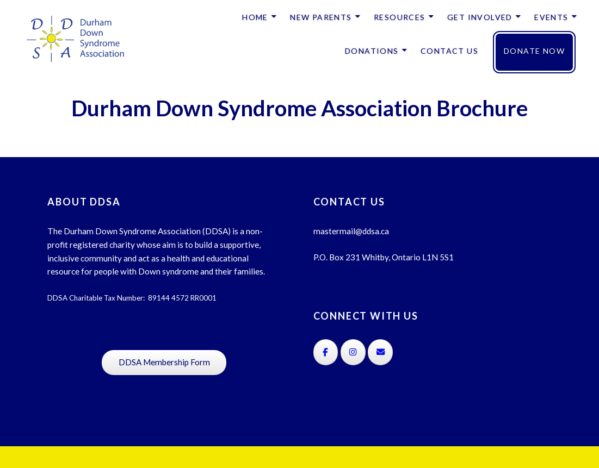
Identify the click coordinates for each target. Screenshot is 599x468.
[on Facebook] (325, 352)
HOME (255, 17)
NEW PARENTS (320, 17)
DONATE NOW (534, 50)
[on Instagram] (353, 352)
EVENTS (551, 17)
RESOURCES (399, 17)
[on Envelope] (380, 352)
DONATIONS (372, 50)
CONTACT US (449, 50)
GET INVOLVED (479, 17)
